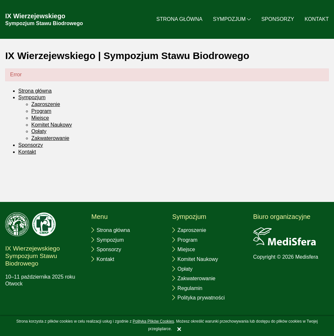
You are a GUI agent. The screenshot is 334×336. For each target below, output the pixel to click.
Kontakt (317, 19)
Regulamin (189, 288)
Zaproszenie (45, 104)
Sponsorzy (277, 19)
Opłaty (38, 131)
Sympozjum (229, 19)
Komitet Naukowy (51, 125)
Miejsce (40, 118)
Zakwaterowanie (50, 138)
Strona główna (179, 19)
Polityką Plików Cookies (153, 321)
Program (41, 111)
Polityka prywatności (201, 297)
